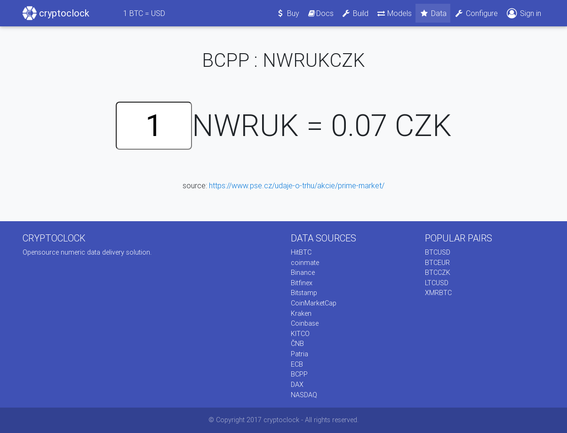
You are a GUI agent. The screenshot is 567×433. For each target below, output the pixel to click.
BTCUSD (437, 252)
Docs (320, 13)
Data (433, 13)
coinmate (305, 262)
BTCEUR (437, 262)
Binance (303, 272)
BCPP (299, 374)
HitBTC (301, 252)
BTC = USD (144, 13)
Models (394, 13)
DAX (297, 384)
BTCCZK (437, 272)
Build (354, 13)
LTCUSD (436, 283)
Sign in (523, 13)
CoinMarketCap (313, 303)
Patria (299, 354)
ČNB (297, 343)
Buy (287, 13)
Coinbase (305, 323)
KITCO (300, 333)
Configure (476, 13)
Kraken (301, 313)
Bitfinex (301, 283)
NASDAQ (304, 395)
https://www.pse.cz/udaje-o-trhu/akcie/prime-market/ (296, 185)
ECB (297, 364)
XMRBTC (438, 293)
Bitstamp (304, 293)
